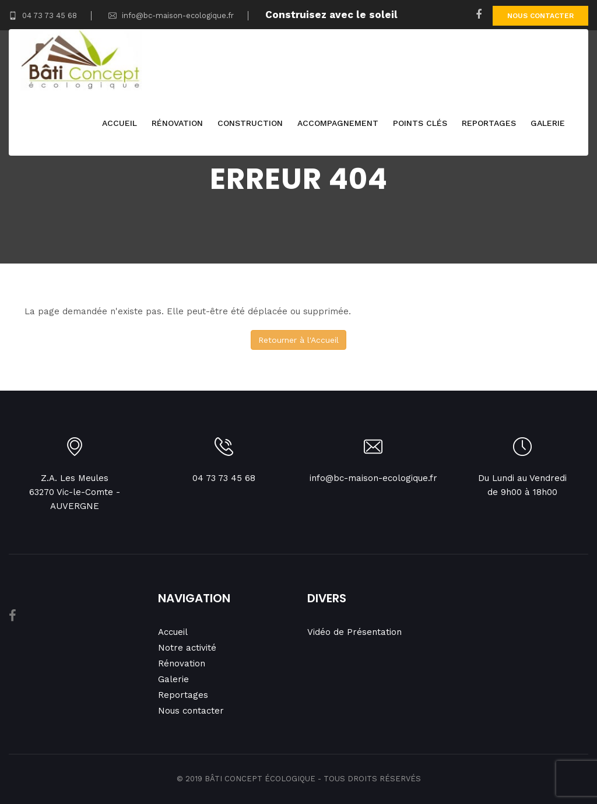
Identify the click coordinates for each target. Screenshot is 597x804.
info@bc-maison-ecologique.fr (171, 15)
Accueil (119, 125)
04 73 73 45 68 (43, 15)
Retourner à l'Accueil (298, 340)
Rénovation (177, 125)
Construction (250, 125)
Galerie (548, 125)
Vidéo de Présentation (354, 632)
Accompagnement (337, 125)
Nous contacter (540, 16)
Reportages (489, 125)
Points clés (420, 125)
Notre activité (187, 648)
